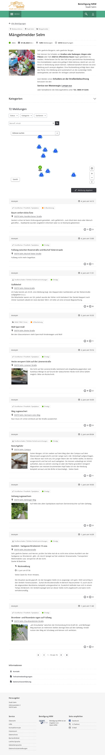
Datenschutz (13, 735)
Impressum (13, 731)
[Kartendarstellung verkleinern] (92, 178)
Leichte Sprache (14, 741)
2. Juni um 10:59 (87, 400)
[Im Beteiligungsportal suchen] (86, 14)
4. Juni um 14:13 (87, 201)
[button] (52, 98)
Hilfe (10, 724)
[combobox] (33, 133)
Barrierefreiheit (14, 738)
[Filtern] (34, 123)
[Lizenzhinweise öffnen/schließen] (92, 182)
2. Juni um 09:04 (87, 434)
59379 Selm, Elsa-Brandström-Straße (29, 621)
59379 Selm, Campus (22, 449)
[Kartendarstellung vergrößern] (92, 174)
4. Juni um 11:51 (87, 273)
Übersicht (12, 721)
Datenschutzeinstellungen (18, 748)
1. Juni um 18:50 (87, 485)
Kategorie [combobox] (25, 115)
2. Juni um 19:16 (87, 350)
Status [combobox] (12, 115)
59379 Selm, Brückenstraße (25, 549)
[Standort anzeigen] (92, 168)
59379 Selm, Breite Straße (24, 330)
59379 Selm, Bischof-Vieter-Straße (27, 254)
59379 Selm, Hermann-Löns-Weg (27, 415)
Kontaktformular (15, 728)
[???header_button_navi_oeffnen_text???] (15, 14)
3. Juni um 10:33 (87, 315)
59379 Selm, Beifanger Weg (25, 500)
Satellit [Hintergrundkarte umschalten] (15, 179)
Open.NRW (53, 725)
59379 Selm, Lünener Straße (25, 365)
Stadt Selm (12, 702)
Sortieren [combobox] (39, 115)
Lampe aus (67, 85)
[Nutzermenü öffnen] (93, 14)
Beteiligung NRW (87, 4)
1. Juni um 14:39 (87, 534)
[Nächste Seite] (61, 655)
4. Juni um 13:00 (87, 238)
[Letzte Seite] (67, 655)
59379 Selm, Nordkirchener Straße (28, 216)
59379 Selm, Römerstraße (24, 288)
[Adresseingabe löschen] (57, 133)
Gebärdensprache (15, 745)
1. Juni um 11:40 (87, 606)
